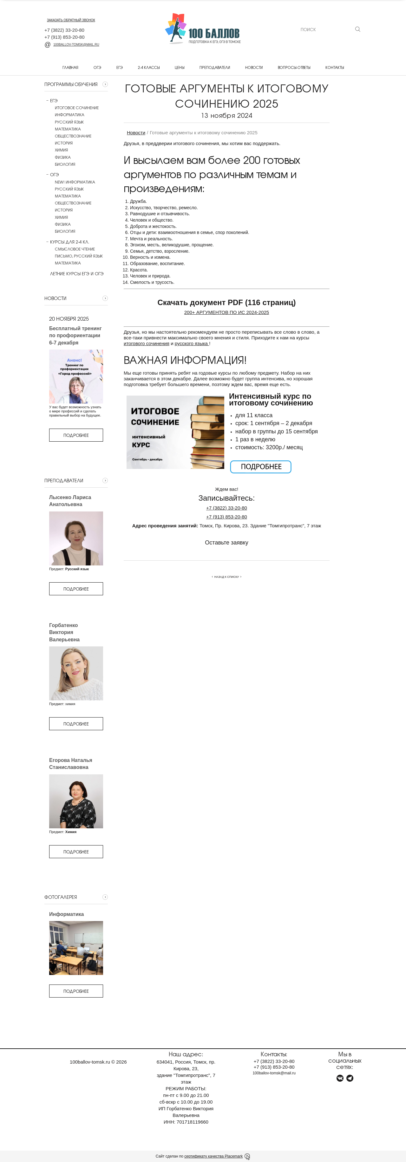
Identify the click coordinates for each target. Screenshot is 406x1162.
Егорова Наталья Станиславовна (70, 764)
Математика (68, 129)
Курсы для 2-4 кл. (66, 242)
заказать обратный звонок (71, 20)
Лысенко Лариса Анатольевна (70, 501)
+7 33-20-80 (64, 30)
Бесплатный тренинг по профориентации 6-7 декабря (75, 335)
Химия (61, 150)
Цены (179, 67)
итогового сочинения (146, 343)
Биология (65, 164)
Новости (254, 67)
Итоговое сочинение (77, 107)
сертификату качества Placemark (213, 1156)
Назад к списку (226, 576)
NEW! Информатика (75, 182)
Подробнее (76, 435)
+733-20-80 (226, 508)
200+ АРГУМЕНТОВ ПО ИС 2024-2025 (226, 312)
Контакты (334, 67)
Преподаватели (215, 67)
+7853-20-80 (226, 516)
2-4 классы (149, 67)
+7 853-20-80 (64, 37)
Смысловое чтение (75, 249)
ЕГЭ (119, 67)
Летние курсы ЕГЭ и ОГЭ (74, 274)
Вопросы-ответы (294, 67)
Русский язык (69, 122)
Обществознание (73, 136)
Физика (63, 157)
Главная (70, 67)
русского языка (192, 343)
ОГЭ (97, 67)
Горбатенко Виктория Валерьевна (64, 632)
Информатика (69, 114)
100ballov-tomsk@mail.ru (71, 44)
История (64, 143)
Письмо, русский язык (79, 256)
